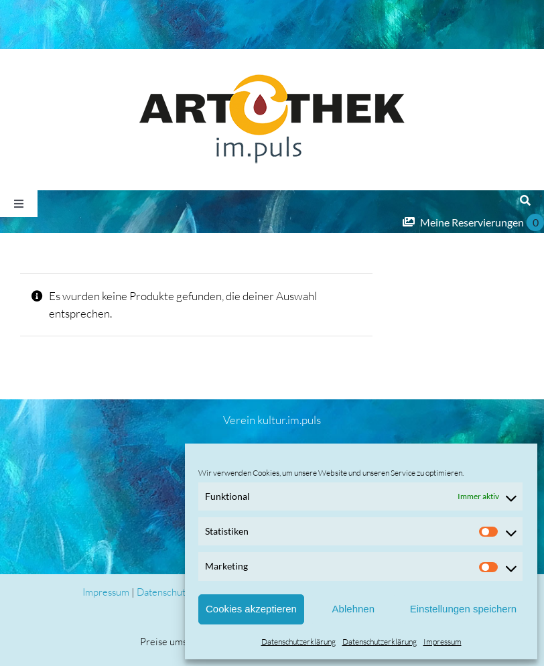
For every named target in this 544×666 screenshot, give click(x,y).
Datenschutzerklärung (298, 642)
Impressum (442, 642)
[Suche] (525, 201)
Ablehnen (353, 608)
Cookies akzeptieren (251, 608)
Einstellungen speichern (463, 608)
